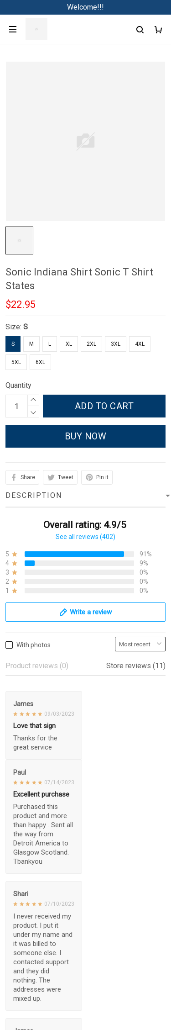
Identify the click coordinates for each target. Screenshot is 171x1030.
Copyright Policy (31, 948)
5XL (16, 362)
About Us (20, 777)
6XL (40, 362)
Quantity (18, 385)
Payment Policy (30, 932)
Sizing (15, 824)
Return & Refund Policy (42, 901)
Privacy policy (27, 870)
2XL (91, 344)
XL (69, 344)
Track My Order (29, 808)
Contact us (22, 793)
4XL (140, 344)
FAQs (14, 762)
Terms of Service (32, 886)
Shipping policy (29, 917)
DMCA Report (85, 989)
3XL (115, 344)
